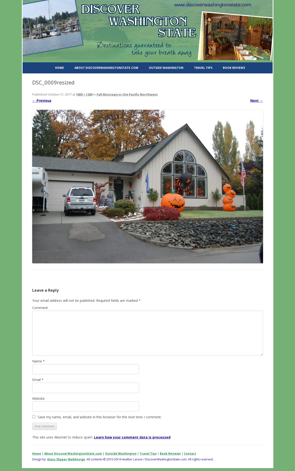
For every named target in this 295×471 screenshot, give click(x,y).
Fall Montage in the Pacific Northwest (127, 94)
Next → (256, 100)
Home (59, 68)
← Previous (41, 100)
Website (38, 398)
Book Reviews (234, 68)
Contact (190, 454)
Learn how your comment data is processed (132, 437)
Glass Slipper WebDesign (66, 459)
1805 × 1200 (84, 94)
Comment (40, 307)
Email (38, 379)
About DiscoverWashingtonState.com (106, 68)
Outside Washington (166, 68)
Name (38, 361)
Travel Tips (203, 68)
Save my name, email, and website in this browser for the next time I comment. (100, 417)
